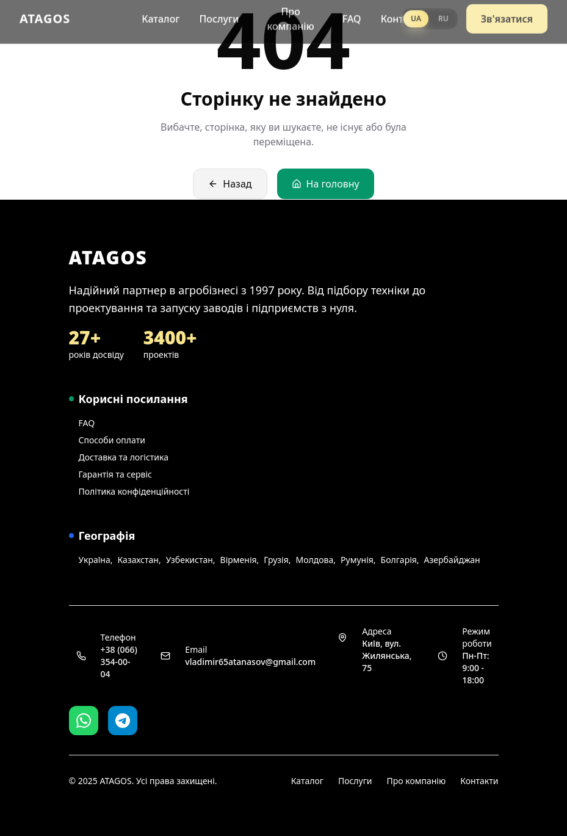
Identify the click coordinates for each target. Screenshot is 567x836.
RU (443, 14)
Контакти (479, 781)
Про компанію (290, 15)
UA (416, 14)
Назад (229, 184)
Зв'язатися (507, 14)
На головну (325, 184)
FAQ (351, 14)
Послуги (219, 14)
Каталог (160, 14)
